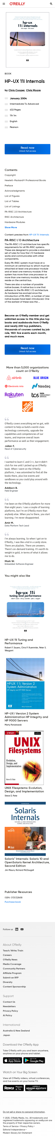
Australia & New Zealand (16, 1030)
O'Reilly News (10, 959)
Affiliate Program (12, 973)
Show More (11, 227)
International (11, 1024)
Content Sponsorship (14, 986)
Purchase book (13, 901)
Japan (6, 1035)
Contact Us (9, 1001)
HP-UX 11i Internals (39, 234)
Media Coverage (12, 964)
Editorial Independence (14, 1129)
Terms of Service (10, 1126)
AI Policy (7, 1015)
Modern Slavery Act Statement (17, 1133)
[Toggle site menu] (3, 3)
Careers (7, 955)
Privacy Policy (10, 1010)
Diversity (7, 982)
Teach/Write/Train (13, 950)
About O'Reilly (12, 944)
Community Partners (14, 968)
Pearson (14, 127)
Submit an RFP (10, 977)
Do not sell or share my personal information (24, 1112)
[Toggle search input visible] (51, 3)
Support (8, 996)
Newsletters (9, 1006)
